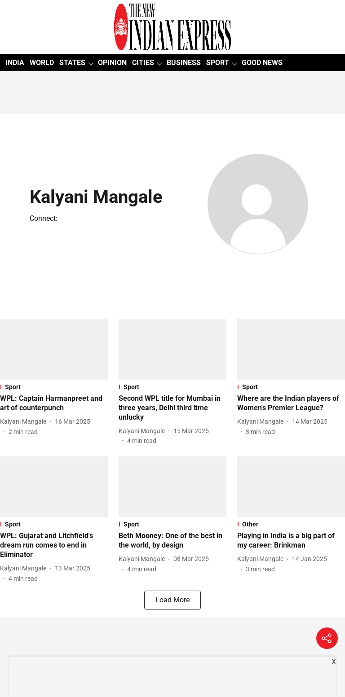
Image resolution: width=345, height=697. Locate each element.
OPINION (112, 62)
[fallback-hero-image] (54, 349)
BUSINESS (184, 62)
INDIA (14, 62)
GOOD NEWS (262, 62)
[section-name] (54, 386)
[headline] (54, 403)
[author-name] (25, 421)
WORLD (42, 62)
